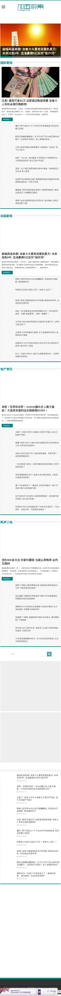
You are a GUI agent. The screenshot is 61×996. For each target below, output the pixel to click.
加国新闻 (6, 216)
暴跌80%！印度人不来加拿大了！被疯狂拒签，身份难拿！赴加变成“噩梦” (36, 874)
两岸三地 (6, 522)
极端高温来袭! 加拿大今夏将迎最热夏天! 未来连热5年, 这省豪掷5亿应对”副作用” (37, 776)
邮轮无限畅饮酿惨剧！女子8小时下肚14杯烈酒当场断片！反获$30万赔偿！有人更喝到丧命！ (38, 863)
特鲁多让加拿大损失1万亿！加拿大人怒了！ (34, 290)
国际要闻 (6, 63)
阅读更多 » (7, 119)
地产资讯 (6, 369)
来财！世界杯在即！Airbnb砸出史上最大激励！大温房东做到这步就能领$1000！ (36, 787)
